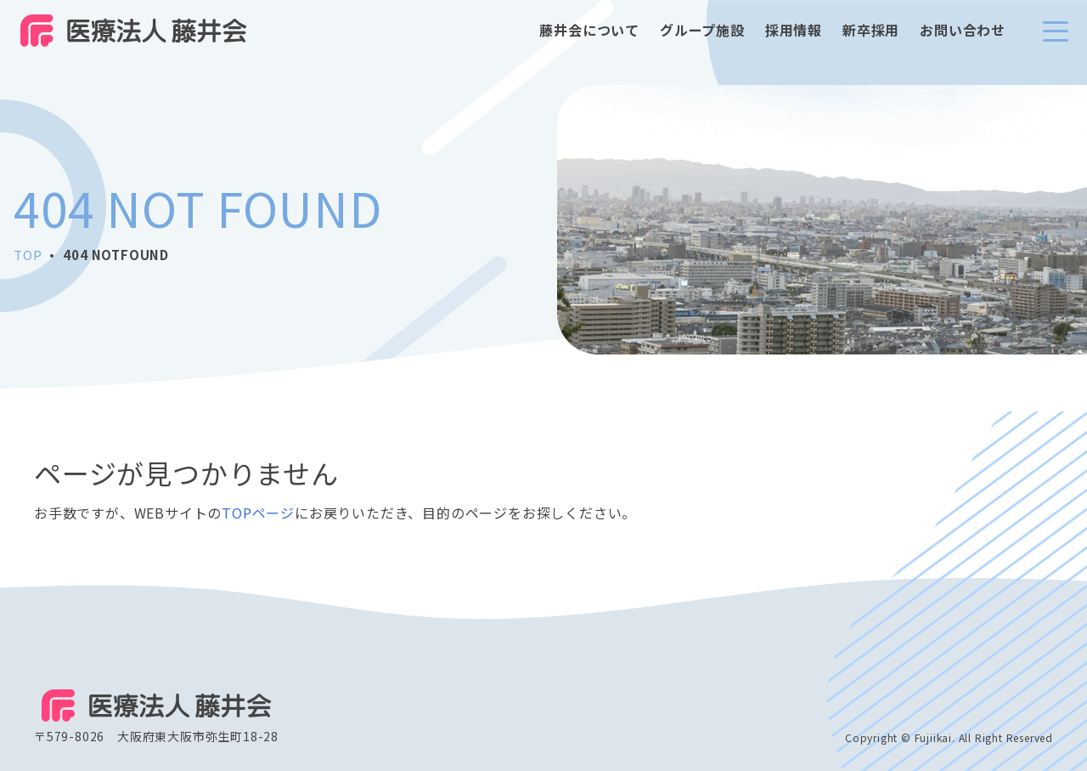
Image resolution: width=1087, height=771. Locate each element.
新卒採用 (870, 42)
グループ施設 (702, 42)
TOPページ (258, 512)
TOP (28, 255)
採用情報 (793, 42)
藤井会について (589, 42)
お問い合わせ (962, 42)
